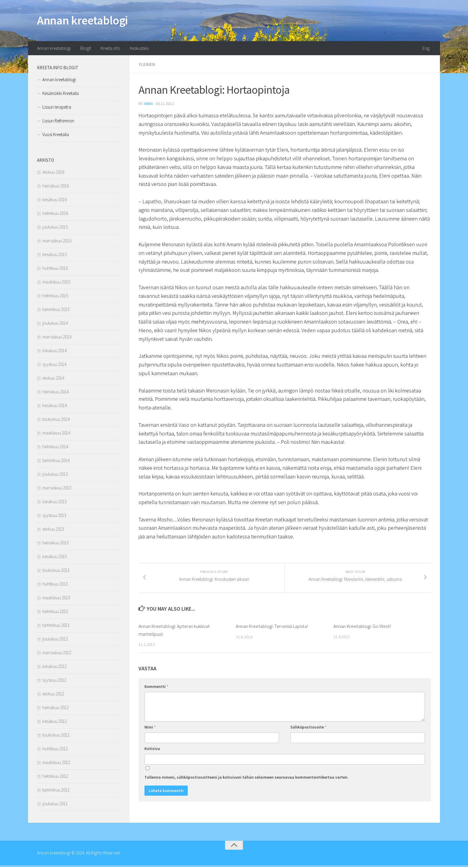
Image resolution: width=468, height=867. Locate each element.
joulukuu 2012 (55, 640)
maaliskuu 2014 (56, 434)
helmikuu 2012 (55, 777)
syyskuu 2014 (54, 366)
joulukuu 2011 (55, 805)
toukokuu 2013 (56, 572)
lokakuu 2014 (54, 352)
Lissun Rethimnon (58, 122)
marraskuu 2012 (56, 654)
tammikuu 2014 (56, 462)
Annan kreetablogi (86, 21)
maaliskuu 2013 (56, 599)
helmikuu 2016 (55, 215)
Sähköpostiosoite (308, 732)
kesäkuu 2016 (54, 201)
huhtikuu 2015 (55, 269)
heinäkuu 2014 (55, 393)
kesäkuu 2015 (54, 256)
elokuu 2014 (53, 379)
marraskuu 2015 (56, 242)
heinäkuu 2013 (55, 544)
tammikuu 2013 (56, 626)
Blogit (86, 49)
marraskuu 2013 (56, 489)
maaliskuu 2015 (56, 283)
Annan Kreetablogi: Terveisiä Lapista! (273, 632)
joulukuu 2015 (55, 228)
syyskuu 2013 (54, 517)
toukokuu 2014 (56, 421)
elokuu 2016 (53, 173)
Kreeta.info (111, 49)
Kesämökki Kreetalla (60, 95)
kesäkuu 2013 (54, 558)
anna (148, 104)
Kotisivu (152, 754)
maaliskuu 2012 (56, 764)
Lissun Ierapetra (56, 108)
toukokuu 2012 (56, 736)
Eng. (427, 49)
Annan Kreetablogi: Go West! (362, 632)
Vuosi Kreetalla (55, 136)
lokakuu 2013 (54, 503)
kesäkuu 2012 (54, 723)
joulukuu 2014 (55, 324)
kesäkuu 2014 (54, 407)
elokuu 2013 (53, 530)
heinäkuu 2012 (55, 709)
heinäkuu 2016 (55, 187)
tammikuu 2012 (56, 791)
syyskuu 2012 (54, 681)
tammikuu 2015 (56, 311)
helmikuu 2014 (55, 448)
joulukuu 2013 (55, 475)
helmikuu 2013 (55, 613)
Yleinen (146, 66)
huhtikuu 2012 (55, 750)
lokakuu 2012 (54, 668)
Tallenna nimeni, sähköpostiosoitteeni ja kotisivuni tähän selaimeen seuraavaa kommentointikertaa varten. (246, 783)
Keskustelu (140, 49)
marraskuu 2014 (56, 338)
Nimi (150, 732)
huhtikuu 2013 (55, 585)
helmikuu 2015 (55, 297)
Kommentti (156, 692)
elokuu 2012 (53, 695)
